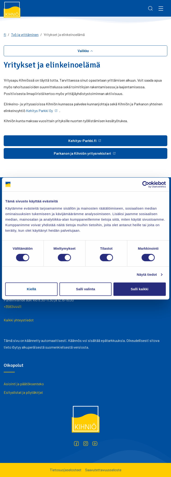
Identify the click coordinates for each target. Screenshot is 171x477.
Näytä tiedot (147, 274)
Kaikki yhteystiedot (19, 320)
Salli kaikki (139, 289)
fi (5, 34)
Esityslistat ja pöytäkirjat (23, 392)
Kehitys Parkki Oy (39, 110)
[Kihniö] (12, 9)
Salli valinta (85, 289)
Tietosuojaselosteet (65, 470)
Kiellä (31, 289)
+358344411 (12, 306)
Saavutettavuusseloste (103, 470)
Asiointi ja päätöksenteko (24, 384)
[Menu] (160, 8)
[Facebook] (76, 443)
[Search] (150, 8)
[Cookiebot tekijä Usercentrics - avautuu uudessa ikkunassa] (145, 184)
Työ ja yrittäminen (25, 34)
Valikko (84, 50)
